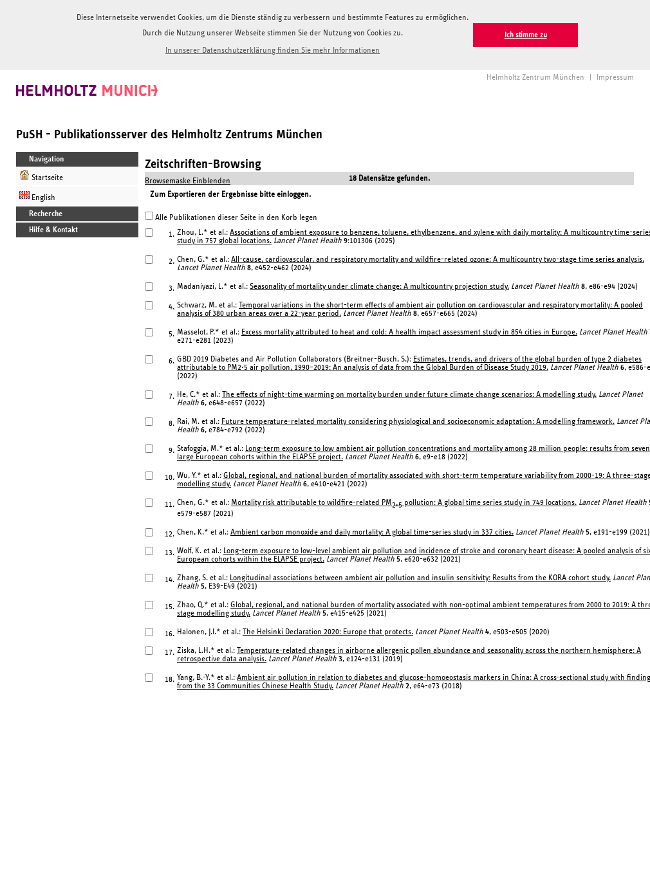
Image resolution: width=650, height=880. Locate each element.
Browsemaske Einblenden (187, 180)
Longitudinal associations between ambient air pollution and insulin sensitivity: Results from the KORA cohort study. (420, 577)
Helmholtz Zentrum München (535, 76)
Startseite (41, 175)
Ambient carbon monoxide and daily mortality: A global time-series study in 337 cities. (372, 531)
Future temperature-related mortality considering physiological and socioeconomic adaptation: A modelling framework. (418, 420)
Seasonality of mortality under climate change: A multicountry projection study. (379, 285)
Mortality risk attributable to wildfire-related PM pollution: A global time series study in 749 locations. (404, 501)
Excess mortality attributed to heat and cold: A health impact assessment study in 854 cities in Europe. (409, 331)
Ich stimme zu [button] (526, 35)
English (37, 194)
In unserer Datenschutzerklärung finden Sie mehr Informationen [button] (272, 50)
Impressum (615, 76)
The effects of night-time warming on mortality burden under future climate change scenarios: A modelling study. (409, 393)
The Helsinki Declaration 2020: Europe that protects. (328, 631)
